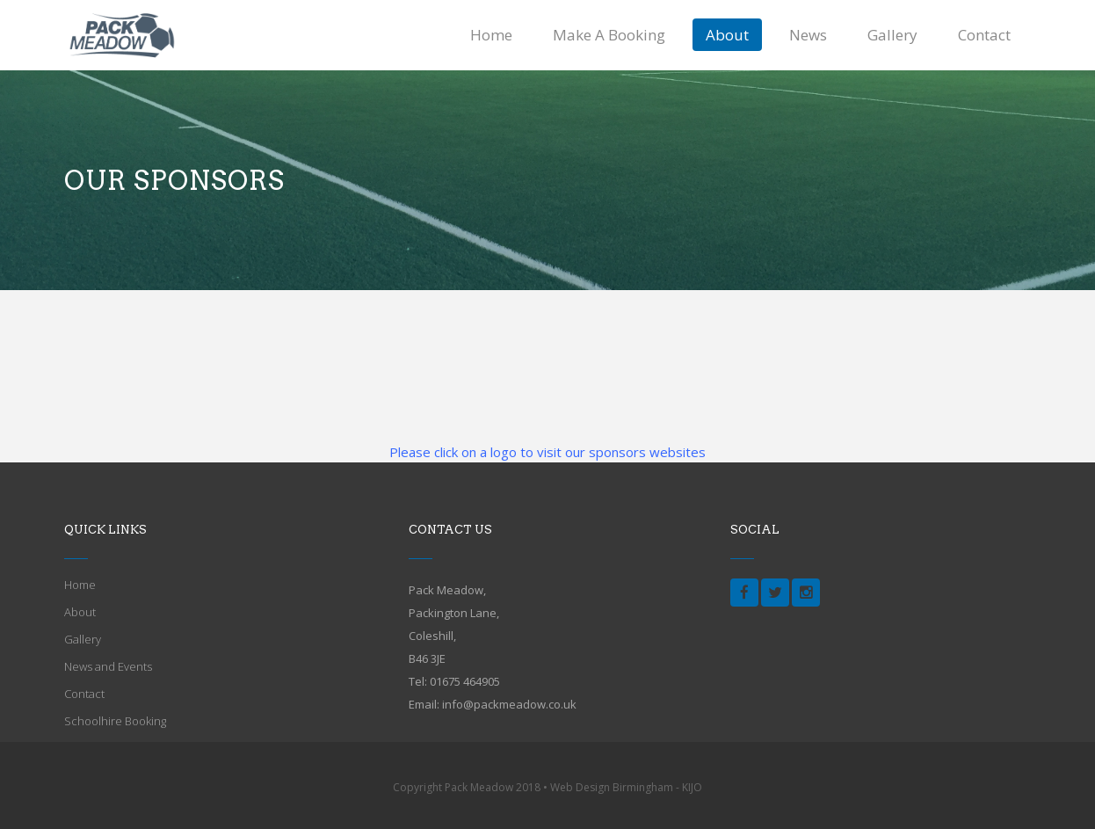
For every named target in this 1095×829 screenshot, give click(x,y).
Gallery (82, 639)
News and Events (108, 666)
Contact (84, 693)
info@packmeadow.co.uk (509, 704)
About (80, 612)
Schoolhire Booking (115, 721)
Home (80, 584)
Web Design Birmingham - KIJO (626, 787)
